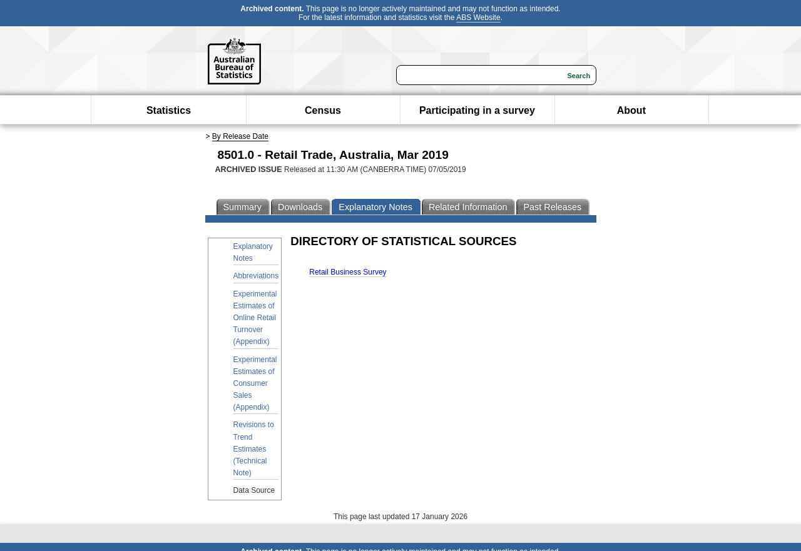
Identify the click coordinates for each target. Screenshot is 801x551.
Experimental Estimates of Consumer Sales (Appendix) (255, 383)
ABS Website (478, 17)
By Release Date (240, 136)
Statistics (168, 110)
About (631, 110)
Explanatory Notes (253, 252)
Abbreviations (256, 275)
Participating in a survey (477, 110)
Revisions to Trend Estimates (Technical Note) (253, 448)
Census (323, 110)
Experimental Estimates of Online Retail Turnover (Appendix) (255, 318)
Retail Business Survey (347, 272)
